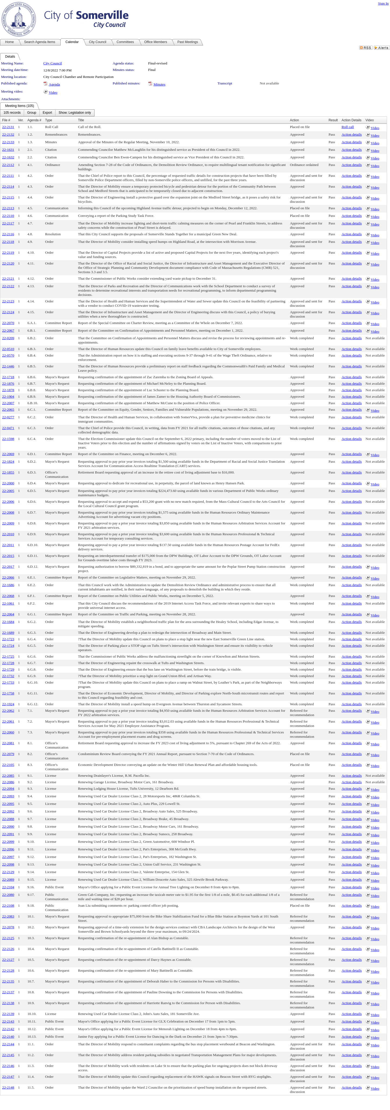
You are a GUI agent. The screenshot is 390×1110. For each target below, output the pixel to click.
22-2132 (8, 134)
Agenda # (34, 120)
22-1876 (8, 383)
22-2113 (8, 208)
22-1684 (8, 622)
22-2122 (8, 286)
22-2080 (8, 895)
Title (81, 120)
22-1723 (8, 639)
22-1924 (8, 704)
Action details (352, 134)
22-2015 (8, 556)
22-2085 (8, 775)
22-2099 (8, 842)
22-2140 (8, 1036)
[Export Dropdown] (48, 113)
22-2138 (8, 1003)
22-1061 (8, 603)
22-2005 (8, 491)
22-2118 (8, 242)
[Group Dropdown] (31, 113)
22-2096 (8, 849)
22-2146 (8, 1066)
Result (333, 120)
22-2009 (8, 523)
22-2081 (8, 743)
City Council (52, 63)
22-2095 (8, 804)
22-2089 (8, 879)
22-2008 (8, 512)
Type (48, 120)
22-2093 (8, 796)
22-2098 (8, 864)
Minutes (159, 84)
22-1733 (8, 682)
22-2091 (8, 834)
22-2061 (8, 721)
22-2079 (8, 754)
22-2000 (8, 483)
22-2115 (8, 197)
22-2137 (8, 992)
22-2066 (8, 577)
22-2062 (8, 711)
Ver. (21, 120)
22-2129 (8, 872)
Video (53, 92)
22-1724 (8, 646)
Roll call (348, 127)
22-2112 (8, 165)
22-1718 (8, 377)
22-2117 (8, 223)
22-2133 (8, 142)
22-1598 (8, 439)
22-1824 (8, 461)
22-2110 (8, 216)
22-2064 (8, 614)
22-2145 (8, 1055)
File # (6, 120)
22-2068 (8, 596)
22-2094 (8, 788)
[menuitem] (12, 113)
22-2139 (8, 1014)
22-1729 (8, 669)
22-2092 (8, 811)
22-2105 (8, 765)
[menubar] (47, 112)
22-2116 (8, 234)
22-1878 (8, 390)
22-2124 (8, 312)
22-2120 (8, 263)
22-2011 (8, 545)
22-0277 (8, 417)
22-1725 (8, 656)
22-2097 (8, 857)
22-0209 (8, 338)
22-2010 (8, 534)
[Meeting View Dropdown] (74, 113)
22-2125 (8, 938)
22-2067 (8, 330)
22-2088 (8, 819)
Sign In (383, 3)
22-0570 (8, 355)
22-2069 (8, 454)
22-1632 (8, 157)
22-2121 (8, 278)
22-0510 (8, 349)
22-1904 (8, 396)
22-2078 (8, 927)
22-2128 (8, 970)
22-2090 (8, 826)
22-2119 (8, 252)
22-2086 (8, 782)
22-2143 (8, 1021)
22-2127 (8, 960)
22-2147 (8, 1077)
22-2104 (8, 887)
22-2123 (8, 301)
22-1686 (8, 585)
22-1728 (8, 663)
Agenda (54, 84)
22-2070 (8, 323)
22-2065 (8, 409)
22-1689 (8, 633)
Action (294, 120)
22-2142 (8, 1029)
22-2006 (8, 502)
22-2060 (8, 732)
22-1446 (8, 366)
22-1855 (8, 472)
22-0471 (8, 428)
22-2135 (8, 981)
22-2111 (8, 176)
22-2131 (8, 127)
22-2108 (8, 905)
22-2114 (8, 186)
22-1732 (8, 676)
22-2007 (8, 403)
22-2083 (8, 916)
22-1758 (8, 693)
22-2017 (8, 566)
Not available (269, 83)
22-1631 (8, 150)
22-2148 (8, 1087)
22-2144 (8, 1044)
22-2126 (8, 949)
